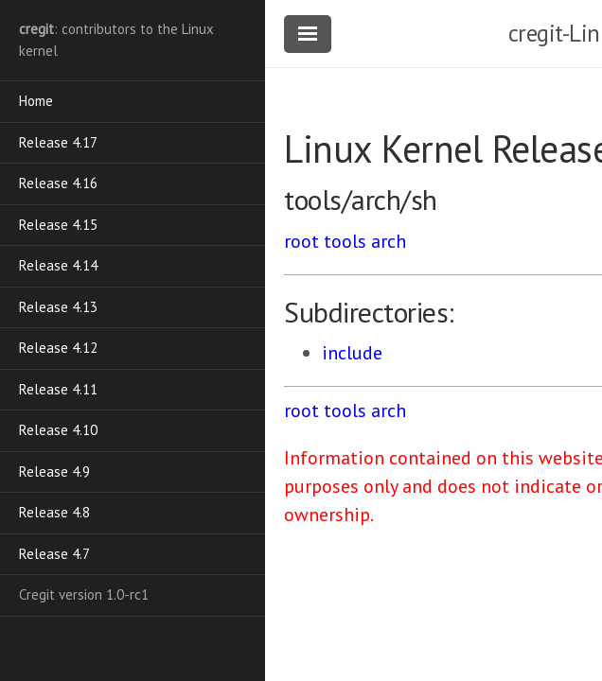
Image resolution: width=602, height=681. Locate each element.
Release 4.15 (58, 225)
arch (388, 241)
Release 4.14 (58, 265)
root (301, 241)
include (352, 352)
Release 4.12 (58, 348)
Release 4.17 (58, 142)
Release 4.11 (58, 389)
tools (345, 241)
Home (36, 101)
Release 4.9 (54, 471)
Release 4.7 (54, 554)
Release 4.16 (58, 183)
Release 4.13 (58, 307)
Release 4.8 (54, 512)
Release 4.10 (58, 430)
